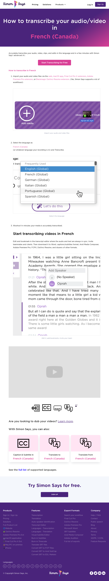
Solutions (7, 522)
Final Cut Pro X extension (75, 76)
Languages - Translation (42, 532)
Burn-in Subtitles (39, 538)
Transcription (37, 515)
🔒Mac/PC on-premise (12, 545)
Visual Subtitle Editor (41, 535)
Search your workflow (73, 515)
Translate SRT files (39, 545)
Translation (36, 518)
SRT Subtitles (70, 532)
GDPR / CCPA (97, 538)
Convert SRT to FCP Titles (43, 548)
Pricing (6, 518)
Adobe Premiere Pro (73, 525)
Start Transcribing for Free (54, 62)
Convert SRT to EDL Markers (44, 554)
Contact (94, 518)
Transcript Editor (39, 525)
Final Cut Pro (70, 518)
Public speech (97, 522)
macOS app (58, 76)
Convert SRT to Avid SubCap (44, 551)
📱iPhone (7, 548)
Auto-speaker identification (43, 522)
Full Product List (10, 525)
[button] (60, 4)
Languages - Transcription (43, 528)
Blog (93, 525)
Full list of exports (72, 541)
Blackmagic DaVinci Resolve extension (52, 79)
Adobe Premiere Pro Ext (13, 535)
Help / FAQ (96, 515)
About (93, 528)
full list (22, 469)
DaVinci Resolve (12, 532)
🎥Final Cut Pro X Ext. (12, 541)
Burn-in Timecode (39, 541)
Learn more (65, 421)
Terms (93, 535)
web (50, 76)
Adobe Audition (71, 538)
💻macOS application (12, 538)
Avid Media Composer (73, 535)
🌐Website (7, 528)
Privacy (94, 532)
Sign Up (100, 4)
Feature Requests (98, 541)
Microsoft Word (71, 528)
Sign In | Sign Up (10, 515)
